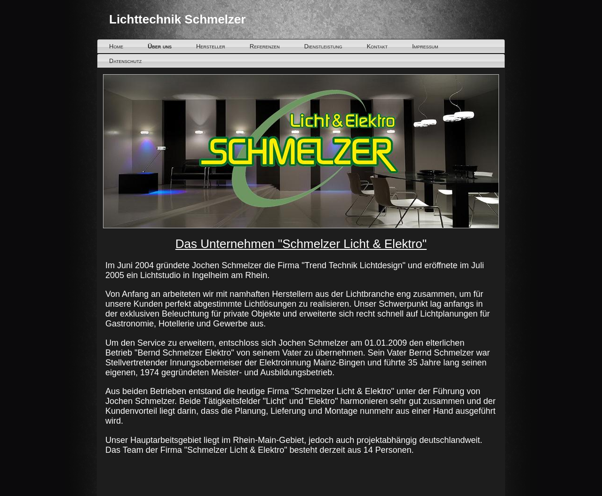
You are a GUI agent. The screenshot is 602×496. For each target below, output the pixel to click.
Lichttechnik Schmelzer (177, 19)
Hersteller (210, 46)
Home (116, 46)
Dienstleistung (323, 46)
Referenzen (265, 46)
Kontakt (377, 46)
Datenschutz (125, 60)
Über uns (160, 46)
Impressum (425, 46)
